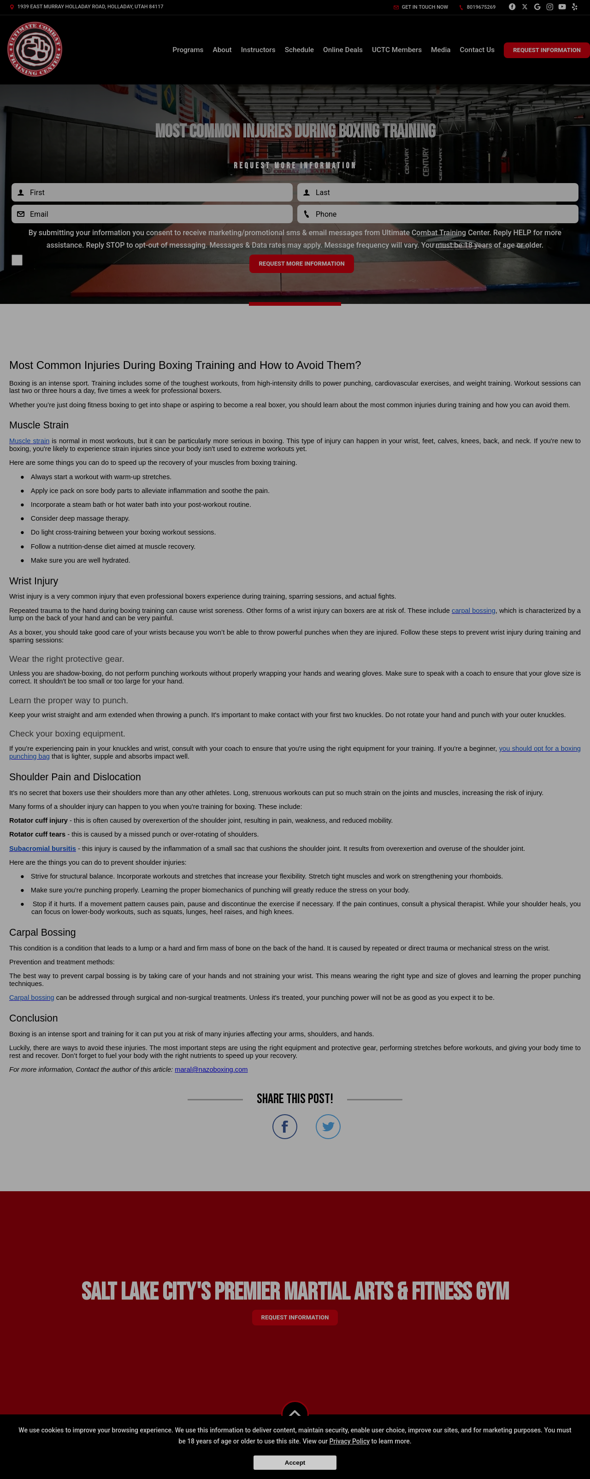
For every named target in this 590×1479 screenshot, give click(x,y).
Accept (295, 1462)
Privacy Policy (350, 1441)
